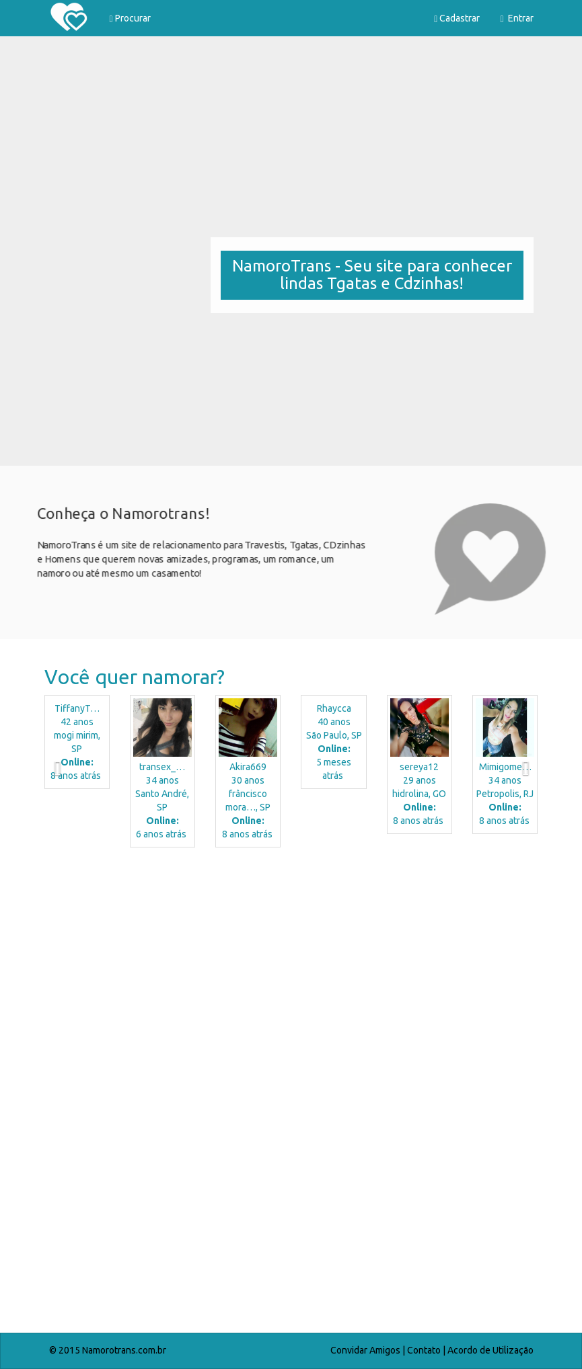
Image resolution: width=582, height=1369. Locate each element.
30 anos (248, 801)
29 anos (419, 794)
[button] (47, 774)
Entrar (516, 18)
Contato (424, 1350)
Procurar (130, 18)
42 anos (77, 742)
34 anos (162, 801)
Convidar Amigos (365, 1350)
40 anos (333, 742)
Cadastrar (457, 18)
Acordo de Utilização (490, 1350)
